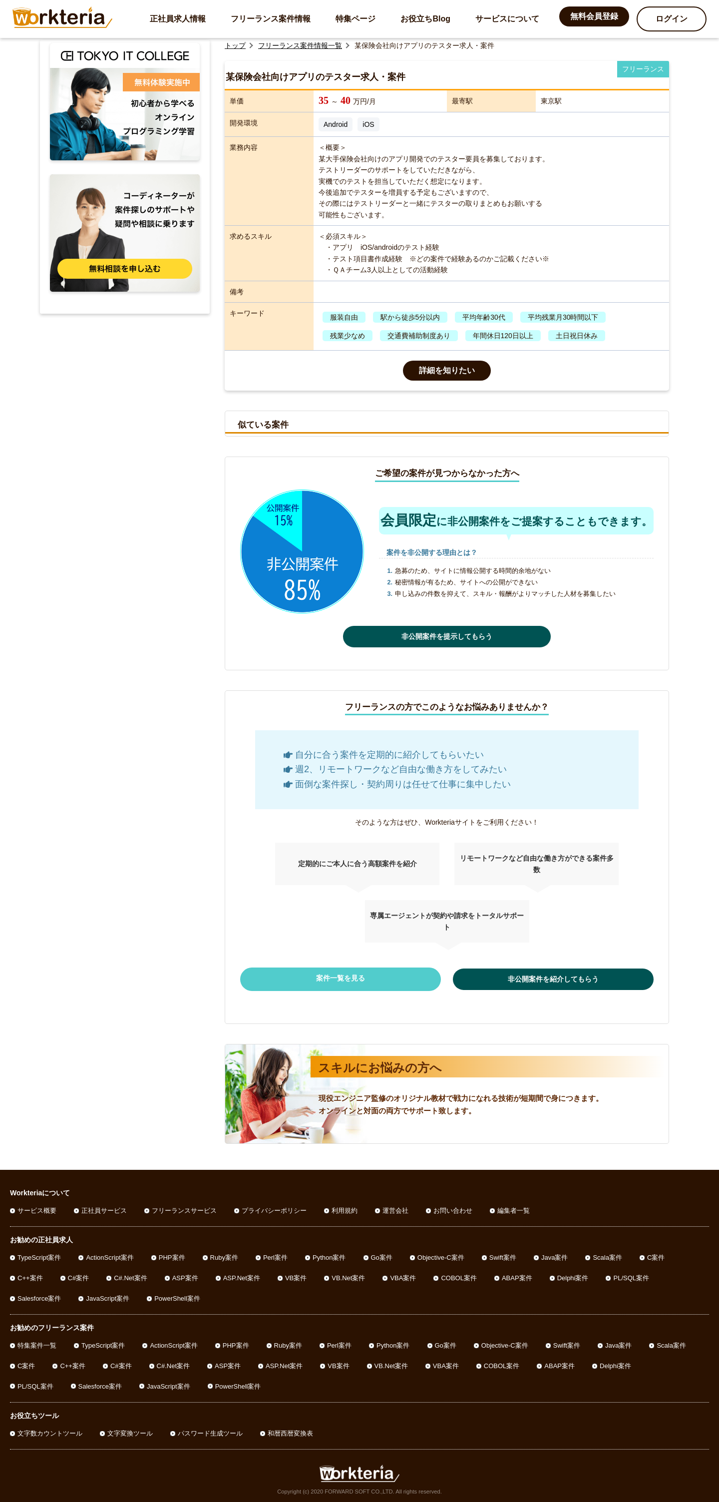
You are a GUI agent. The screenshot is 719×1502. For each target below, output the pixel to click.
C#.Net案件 (130, 1276)
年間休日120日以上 (503, 336)
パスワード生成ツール (210, 1431)
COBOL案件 (459, 1276)
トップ (235, 45)
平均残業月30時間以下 (563, 317)
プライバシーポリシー (274, 1208)
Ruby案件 (224, 1255)
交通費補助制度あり (418, 336)
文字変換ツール (130, 1431)
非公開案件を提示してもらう (446, 636)
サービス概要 (36, 1208)
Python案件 (329, 1255)
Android (336, 124)
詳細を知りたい (447, 370)
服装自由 (344, 317)
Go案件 (381, 1255)
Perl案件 (275, 1255)
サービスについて (507, 18)
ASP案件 (185, 1276)
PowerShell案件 (177, 1296)
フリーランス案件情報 (271, 18)
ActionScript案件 (109, 1255)
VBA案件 (403, 1276)
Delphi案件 (573, 1276)
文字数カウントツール (49, 1431)
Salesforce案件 (39, 1296)
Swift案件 (502, 1255)
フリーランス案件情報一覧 (300, 45)
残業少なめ (347, 336)
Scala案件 (607, 1255)
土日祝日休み (577, 336)
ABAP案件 (517, 1276)
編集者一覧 (513, 1208)
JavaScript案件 (107, 1296)
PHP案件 (172, 1255)
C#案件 (78, 1276)
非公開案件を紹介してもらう (529, 978)
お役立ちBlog (425, 18)
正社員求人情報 (178, 18)
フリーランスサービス (184, 1208)
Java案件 (554, 1255)
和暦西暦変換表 (290, 1431)
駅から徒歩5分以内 (410, 317)
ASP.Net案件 (241, 1276)
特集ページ (355, 18)
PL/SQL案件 (631, 1276)
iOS (368, 124)
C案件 (656, 1255)
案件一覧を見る (364, 978)
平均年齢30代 (483, 317)
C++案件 (30, 1276)
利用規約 (345, 1208)
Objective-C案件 (440, 1255)
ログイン (672, 18)
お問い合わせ (452, 1208)
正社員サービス (104, 1208)
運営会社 (395, 1208)
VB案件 (296, 1276)
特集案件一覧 (36, 1343)
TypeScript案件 (39, 1255)
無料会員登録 (594, 16)
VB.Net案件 (348, 1276)
